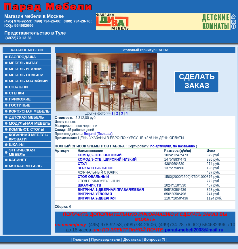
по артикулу (160, 146)
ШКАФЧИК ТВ (89, 185)
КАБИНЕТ (18, 160)
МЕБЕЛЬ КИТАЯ (24, 63)
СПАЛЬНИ (18, 87)
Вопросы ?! (154, 239)
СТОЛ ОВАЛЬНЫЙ (93, 177)
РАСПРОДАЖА (22, 57)
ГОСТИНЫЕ (19, 105)
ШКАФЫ (16, 144)
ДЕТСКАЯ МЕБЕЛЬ (26, 117)
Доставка (132, 239)
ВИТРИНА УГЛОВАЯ (95, 194)
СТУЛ (82, 164)
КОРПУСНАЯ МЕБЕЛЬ (29, 111)
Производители (105, 239)
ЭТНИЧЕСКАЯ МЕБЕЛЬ (22, 152)
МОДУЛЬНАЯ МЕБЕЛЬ (29, 123)
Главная (80, 239)
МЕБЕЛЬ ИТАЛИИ (25, 69)
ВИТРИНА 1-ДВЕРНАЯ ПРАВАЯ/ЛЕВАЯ (111, 190)
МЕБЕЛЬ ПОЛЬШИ (26, 75)
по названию (184, 146)
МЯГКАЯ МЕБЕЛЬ (25, 166)
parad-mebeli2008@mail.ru (194, 229)
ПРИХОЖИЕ (20, 99)
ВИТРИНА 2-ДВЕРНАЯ (97, 198)
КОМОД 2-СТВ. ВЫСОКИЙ (99, 155)
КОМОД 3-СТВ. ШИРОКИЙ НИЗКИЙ (107, 159)
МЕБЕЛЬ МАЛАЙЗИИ (28, 81)
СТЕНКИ (16, 93)
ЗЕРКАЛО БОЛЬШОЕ (96, 168)
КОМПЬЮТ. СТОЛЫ (26, 129)
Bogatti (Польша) (98, 134)
